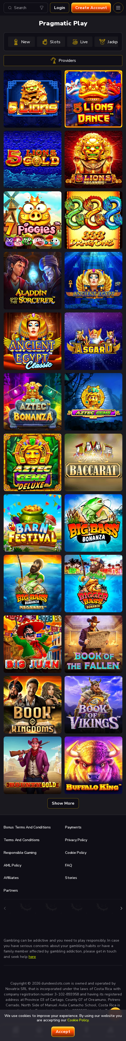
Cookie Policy (75, 852)
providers (63, 60)
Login (59, 8)
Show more (63, 803)
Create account (91, 8)
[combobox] (26, 8)
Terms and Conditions (22, 840)
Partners (11, 890)
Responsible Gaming (20, 852)
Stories (71, 877)
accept (63, 1032)
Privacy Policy (76, 840)
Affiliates (11, 877)
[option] (21, 42)
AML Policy (12, 865)
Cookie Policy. (78, 1020)
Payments (73, 827)
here (32, 956)
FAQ (68, 865)
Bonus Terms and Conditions (27, 827)
